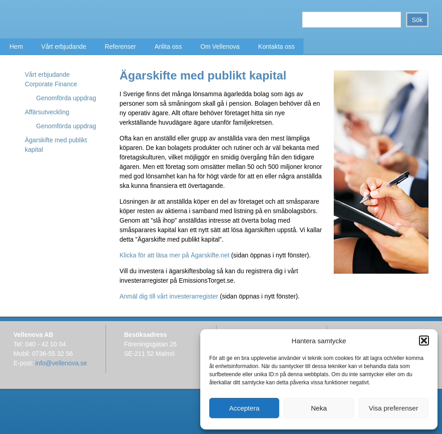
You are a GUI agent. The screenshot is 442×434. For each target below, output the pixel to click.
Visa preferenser (393, 408)
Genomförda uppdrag (66, 98)
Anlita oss (168, 46)
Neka (319, 408)
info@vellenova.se (61, 363)
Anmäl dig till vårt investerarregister (169, 296)
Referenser (120, 46)
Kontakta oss (276, 46)
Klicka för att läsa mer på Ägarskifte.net (175, 255)
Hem (16, 46)
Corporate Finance (51, 84)
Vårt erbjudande (64, 46)
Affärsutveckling (47, 112)
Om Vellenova (219, 46)
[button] (423, 340)
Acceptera (244, 408)
